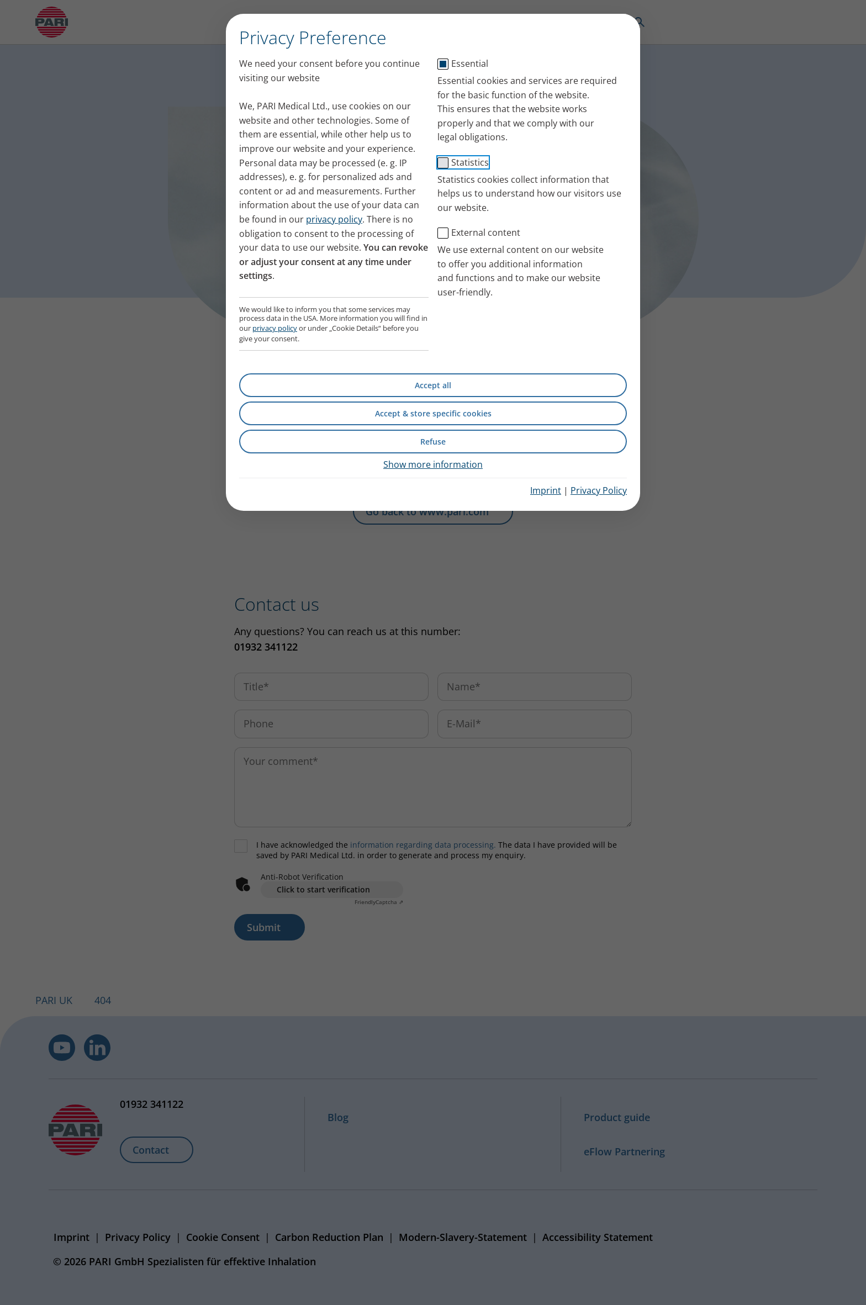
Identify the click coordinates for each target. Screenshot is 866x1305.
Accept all (433, 385)
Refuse (433, 441)
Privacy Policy (599, 490)
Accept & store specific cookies (433, 413)
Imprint (545, 490)
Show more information (433, 464)
